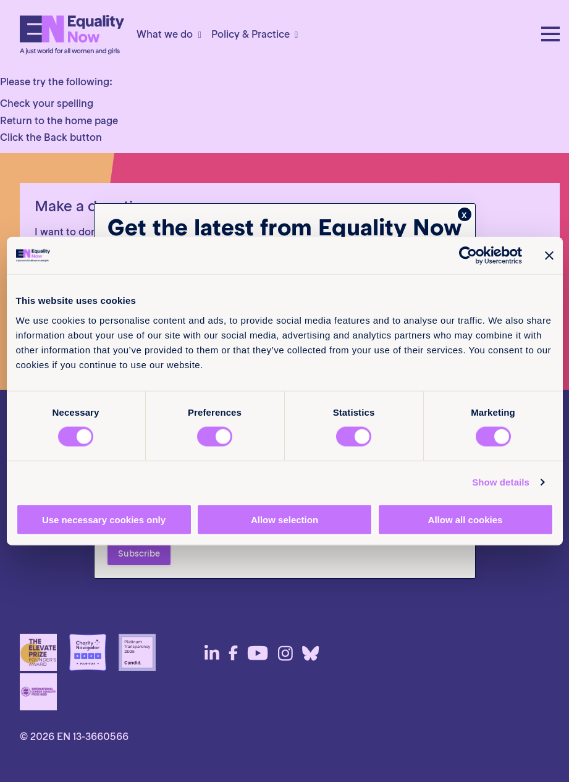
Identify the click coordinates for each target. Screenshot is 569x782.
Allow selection (284, 519)
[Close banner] (549, 255)
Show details (500, 482)
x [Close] (464, 214)
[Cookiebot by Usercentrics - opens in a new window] (468, 255)
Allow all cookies (465, 519)
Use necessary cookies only (104, 519)
